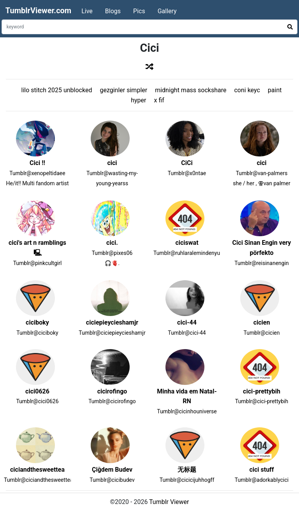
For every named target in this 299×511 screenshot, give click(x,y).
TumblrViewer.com (38, 10)
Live (87, 11)
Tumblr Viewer (169, 502)
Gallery (167, 11)
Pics (139, 11)
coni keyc (247, 90)
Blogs (113, 11)
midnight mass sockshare (190, 90)
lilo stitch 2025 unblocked (56, 90)
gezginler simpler (123, 90)
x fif (159, 100)
